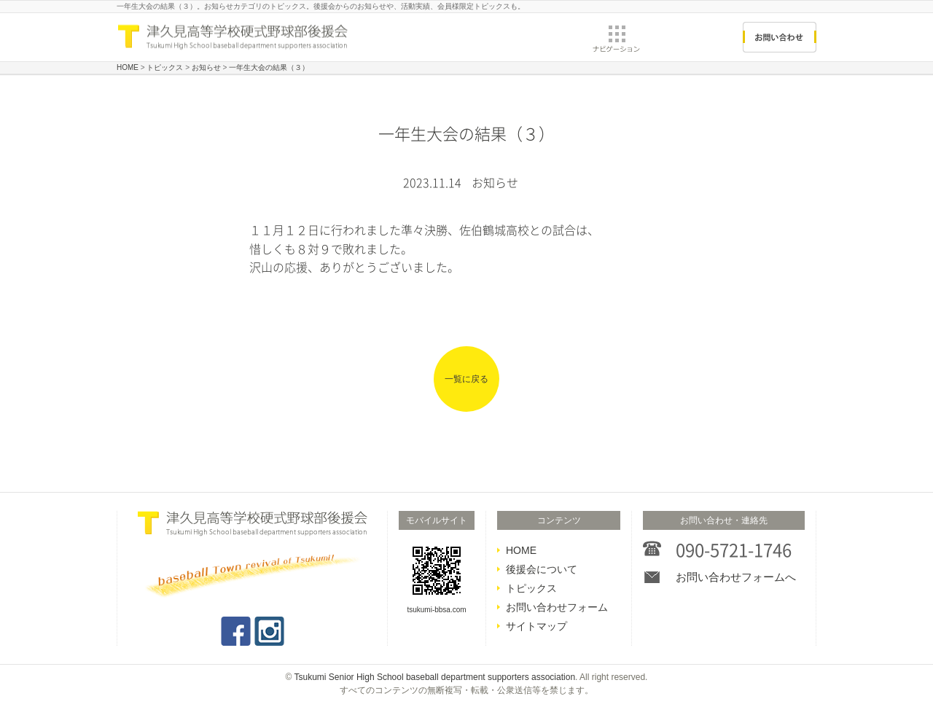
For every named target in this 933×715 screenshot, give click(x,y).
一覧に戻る (466, 379)
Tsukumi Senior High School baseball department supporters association (435, 677)
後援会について (541, 569)
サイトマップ (536, 626)
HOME (521, 550)
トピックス (531, 588)
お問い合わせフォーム (557, 607)
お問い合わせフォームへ (736, 577)
